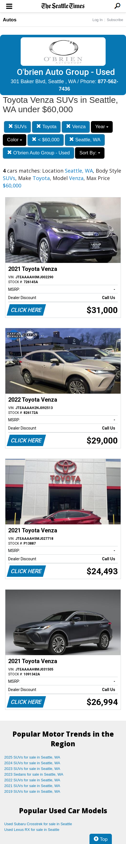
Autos (9, 20)
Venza (76, 126)
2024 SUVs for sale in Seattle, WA (32, 763)
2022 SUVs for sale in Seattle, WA (32, 780)
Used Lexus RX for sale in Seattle (31, 829)
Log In (97, 20)
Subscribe (115, 20)
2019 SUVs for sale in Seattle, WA (32, 791)
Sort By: (89, 153)
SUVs (17, 126)
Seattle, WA (85, 139)
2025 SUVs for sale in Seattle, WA (32, 757)
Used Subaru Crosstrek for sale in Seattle (38, 824)
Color (14, 139)
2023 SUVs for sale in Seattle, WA (32, 769)
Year (101, 126)
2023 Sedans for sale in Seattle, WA (33, 774)
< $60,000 (45, 139)
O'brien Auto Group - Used (38, 153)
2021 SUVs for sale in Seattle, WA (32, 786)
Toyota (46, 126)
